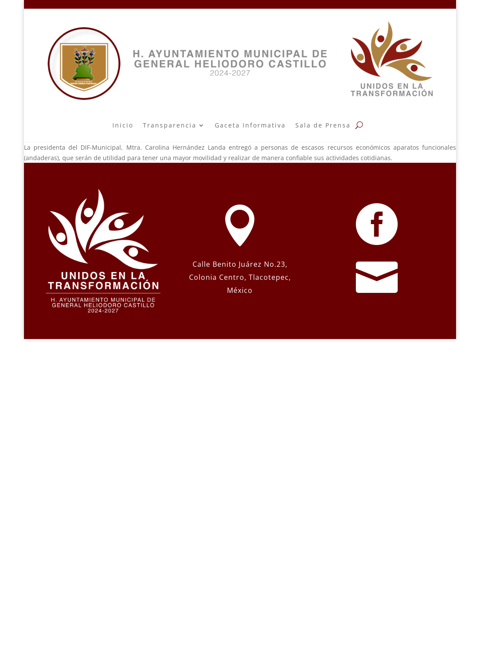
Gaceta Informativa (250, 125)
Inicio (122, 125)
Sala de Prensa (323, 125)
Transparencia (169, 125)
